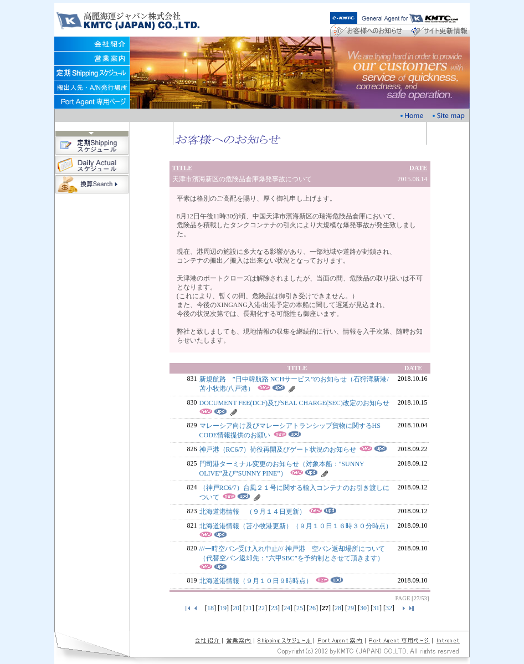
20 (236, 608)
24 (287, 608)
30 (363, 608)
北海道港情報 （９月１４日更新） (252, 511)
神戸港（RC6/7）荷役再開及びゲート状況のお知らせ (277, 449)
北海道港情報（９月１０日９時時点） (255, 581)
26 (312, 608)
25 (299, 608)
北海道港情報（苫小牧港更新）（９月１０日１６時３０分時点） (295, 526)
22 (261, 608)
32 (389, 608)
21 (248, 608)
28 (338, 608)
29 (350, 608)
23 (274, 608)
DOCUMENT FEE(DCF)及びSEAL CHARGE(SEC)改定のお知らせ (294, 403)
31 (376, 608)
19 (223, 608)
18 (210, 608)
